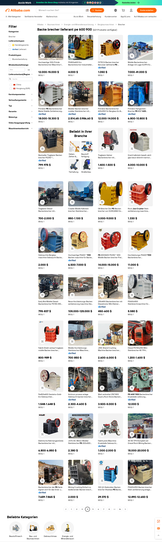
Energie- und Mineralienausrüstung (79, 24)
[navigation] (20, 267)
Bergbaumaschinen (106, 24)
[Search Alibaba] (61, 10)
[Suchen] (97, 10)
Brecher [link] (121, 24)
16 (120, 509)
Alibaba (40, 24)
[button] (87, 10)
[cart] (124, 11)
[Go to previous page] (65, 509)
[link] (158, 521)
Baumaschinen (53, 24)
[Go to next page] (125, 509)
